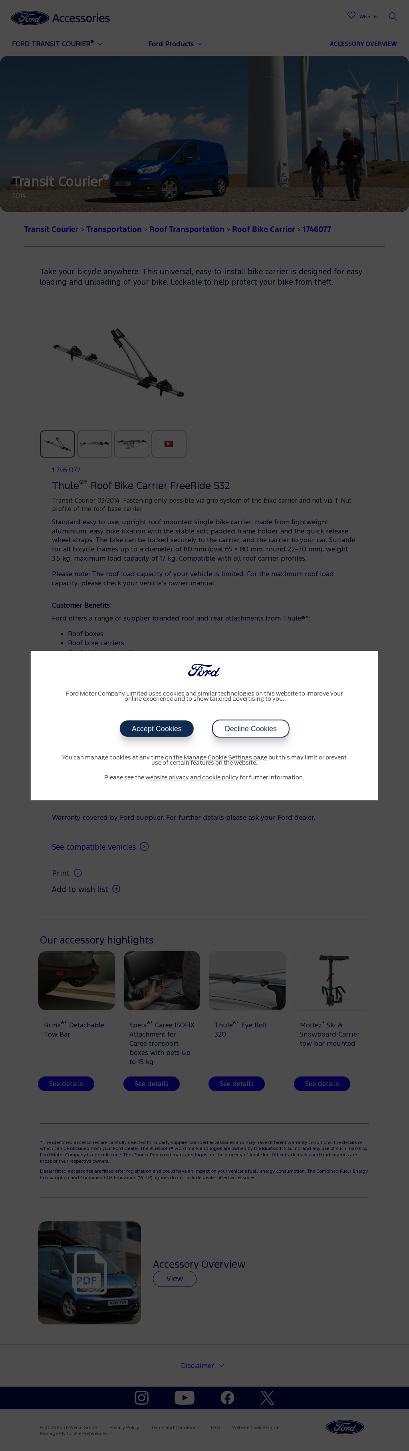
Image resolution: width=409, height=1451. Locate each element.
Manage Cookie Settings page (225, 758)
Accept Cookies (156, 729)
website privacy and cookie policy (191, 778)
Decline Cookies (250, 729)
